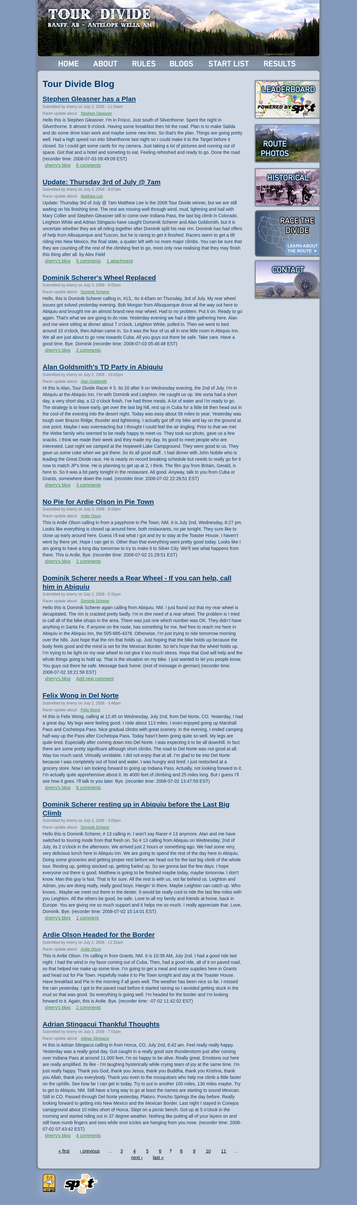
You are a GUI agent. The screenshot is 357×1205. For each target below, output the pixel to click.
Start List (229, 64)
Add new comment (95, 678)
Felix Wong (90, 710)
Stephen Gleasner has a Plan (89, 98)
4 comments (88, 1135)
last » (158, 1157)
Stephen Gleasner (96, 113)
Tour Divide (101, 18)
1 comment (87, 917)
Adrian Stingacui (95, 1038)
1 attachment (119, 261)
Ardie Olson (91, 516)
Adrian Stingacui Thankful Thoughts (101, 1024)
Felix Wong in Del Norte (81, 695)
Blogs (182, 64)
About (106, 64)
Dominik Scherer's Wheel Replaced (99, 277)
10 (208, 1151)
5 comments (88, 261)
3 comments (88, 485)
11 (223, 1151)
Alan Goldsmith (94, 381)
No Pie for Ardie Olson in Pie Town (98, 501)
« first (63, 1151)
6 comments (88, 165)
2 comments (88, 350)
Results (280, 64)
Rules (144, 64)
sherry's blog (58, 165)
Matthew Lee (92, 196)
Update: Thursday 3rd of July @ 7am (102, 182)
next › (136, 1157)
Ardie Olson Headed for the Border (99, 934)
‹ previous (90, 1151)
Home (68, 64)
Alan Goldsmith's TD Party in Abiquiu (103, 367)
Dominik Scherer (95, 292)
